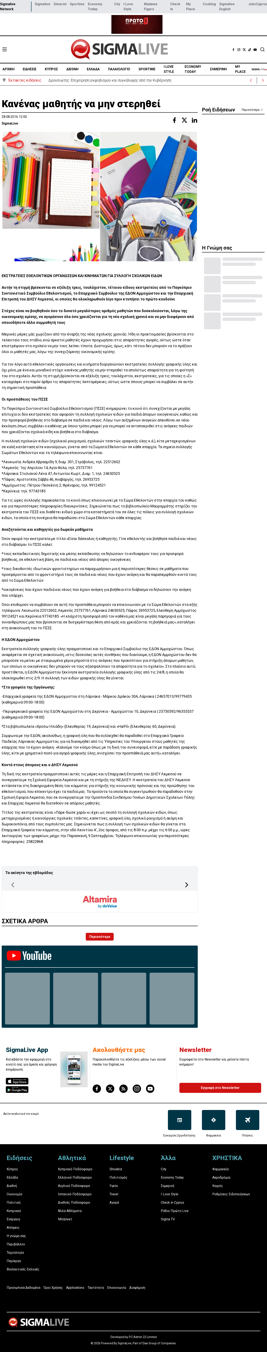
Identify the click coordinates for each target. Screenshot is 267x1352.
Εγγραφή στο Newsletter (220, 1088)
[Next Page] (187, 885)
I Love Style (128, 6)
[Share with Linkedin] (194, 120)
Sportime (77, 4)
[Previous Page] (13, 885)
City (117, 4)
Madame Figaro (150, 6)
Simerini (60, 4)
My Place (190, 6)
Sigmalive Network (7, 6)
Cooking (209, 4)
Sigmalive (42, 4)
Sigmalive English (227, 6)
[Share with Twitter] (184, 120)
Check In (175, 6)
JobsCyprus (257, 4)
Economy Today (95, 6)
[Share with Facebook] (174, 120)
